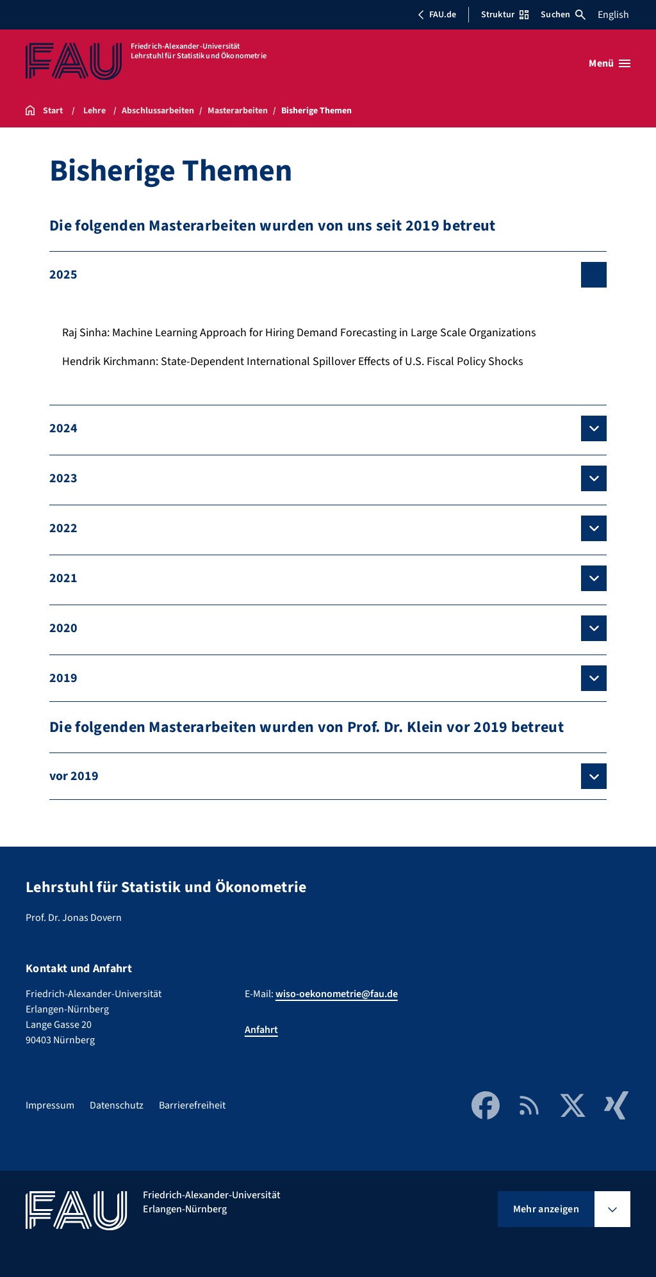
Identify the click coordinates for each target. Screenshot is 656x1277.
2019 (63, 678)
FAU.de (437, 14)
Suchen (563, 14)
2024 (63, 428)
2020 (63, 628)
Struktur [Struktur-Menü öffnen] (505, 14)
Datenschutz (117, 1105)
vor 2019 (74, 776)
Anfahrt (261, 1030)
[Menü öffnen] (609, 63)
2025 (63, 275)
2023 (63, 478)
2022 (63, 528)
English (613, 15)
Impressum (50, 1105)
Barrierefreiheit (192, 1105)
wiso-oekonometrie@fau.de (336, 994)
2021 (63, 578)
